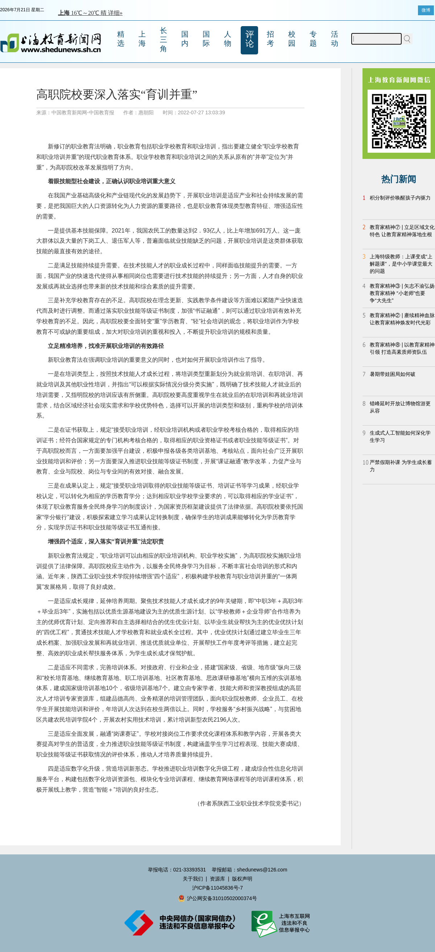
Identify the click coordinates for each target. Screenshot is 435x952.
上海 (142, 38)
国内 (184, 38)
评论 (249, 38)
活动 (334, 38)
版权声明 (242, 879)
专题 (313, 38)
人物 (227, 38)
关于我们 (193, 879)
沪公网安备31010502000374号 (217, 898)
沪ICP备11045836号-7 (217, 888)
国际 (206, 38)
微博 (426, 10)
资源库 (217, 879)
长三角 (163, 39)
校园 (291, 38)
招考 (270, 38)
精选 (120, 38)
